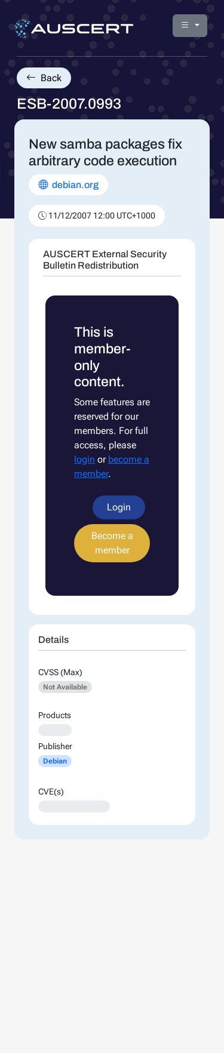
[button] (190, 25)
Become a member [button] (112, 543)
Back (44, 78)
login (84, 459)
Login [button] (119, 507)
